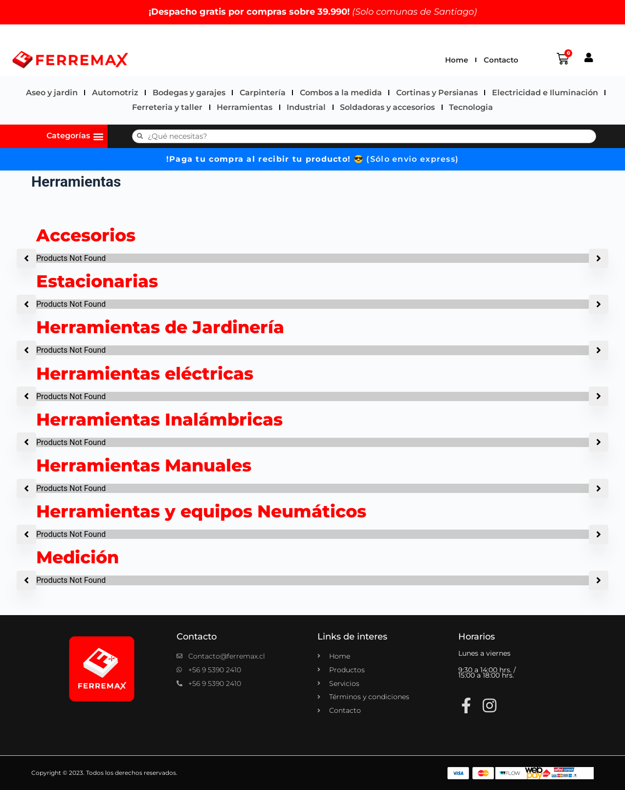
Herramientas (244, 107)
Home (456, 59)
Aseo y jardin (52, 92)
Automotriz (115, 92)
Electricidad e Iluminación (545, 92)
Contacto (501, 59)
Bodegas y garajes (189, 92)
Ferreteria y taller (167, 107)
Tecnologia (471, 107)
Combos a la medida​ (341, 92)
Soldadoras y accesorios (387, 107)
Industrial (306, 107)
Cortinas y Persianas (437, 92)
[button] (98, 136)
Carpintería (263, 92)
